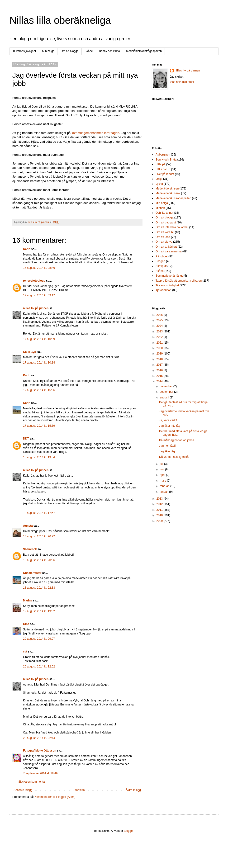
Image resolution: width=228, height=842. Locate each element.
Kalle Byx (29, 352)
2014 (160, 381)
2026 (160, 315)
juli (162, 464)
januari (164, 491)
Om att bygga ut (166, 222)
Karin (26, 249)
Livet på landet (165, 174)
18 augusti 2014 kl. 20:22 (39, 536)
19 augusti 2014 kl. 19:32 (39, 611)
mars (163, 480)
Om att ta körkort (166, 246)
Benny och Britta (109, 51)
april (163, 475)
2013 (160, 498)
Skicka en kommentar (32, 781)
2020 (160, 348)
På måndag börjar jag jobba (176, 440)
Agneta (28, 525)
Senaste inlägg (23, 790)
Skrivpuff (161, 266)
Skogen (160, 261)
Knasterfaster (32, 573)
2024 (160, 325)
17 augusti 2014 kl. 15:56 (39, 390)
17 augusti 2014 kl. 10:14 (39, 362)
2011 (160, 509)
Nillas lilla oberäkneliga (60, 20)
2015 (160, 376)
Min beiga (48, 51)
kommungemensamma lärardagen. (95, 133)
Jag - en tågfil (167, 445)
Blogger (128, 831)
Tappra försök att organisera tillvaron (179, 280)
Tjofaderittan (163, 290)
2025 (160, 320)
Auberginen (163, 154)
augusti (165, 397)
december (166, 386)
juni (162, 469)
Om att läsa (163, 237)
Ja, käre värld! (168, 420)
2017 (160, 364)
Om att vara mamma (168, 251)
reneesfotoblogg (34, 280)
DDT (26, 438)
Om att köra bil (165, 232)
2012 (160, 504)
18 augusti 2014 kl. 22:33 (39, 587)
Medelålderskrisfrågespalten (144, 51)
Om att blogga (69, 51)
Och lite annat (164, 212)
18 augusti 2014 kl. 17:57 (39, 513)
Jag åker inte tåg (169, 425)
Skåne (89, 51)
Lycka (159, 183)
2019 (160, 353)
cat (25, 651)
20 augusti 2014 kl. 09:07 (39, 638)
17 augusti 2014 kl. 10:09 (39, 339)
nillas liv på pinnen (35, 308)
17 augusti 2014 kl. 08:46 (39, 268)
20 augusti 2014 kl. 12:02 (39, 666)
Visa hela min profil (182, 82)
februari (165, 486)
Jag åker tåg (167, 451)
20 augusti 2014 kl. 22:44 (39, 738)
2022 (160, 337)
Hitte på (160, 164)
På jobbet (162, 256)
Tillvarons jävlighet (24, 51)
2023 (160, 331)
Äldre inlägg (133, 790)
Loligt (159, 178)
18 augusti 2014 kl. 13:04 (39, 457)
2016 (160, 370)
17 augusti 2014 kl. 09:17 (39, 295)
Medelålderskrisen (167, 188)
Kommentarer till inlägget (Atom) (54, 797)
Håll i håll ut (163, 169)
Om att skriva (164, 241)
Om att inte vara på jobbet (172, 227)
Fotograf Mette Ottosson (39, 750)
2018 (160, 359)
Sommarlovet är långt (169, 275)
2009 (160, 521)
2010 (160, 515)
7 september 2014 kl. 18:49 (40, 773)
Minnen (160, 208)
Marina (27, 600)
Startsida (79, 790)
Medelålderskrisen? (168, 193)
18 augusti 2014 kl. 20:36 (39, 560)
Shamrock (30, 549)
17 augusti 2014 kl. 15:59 (39, 425)
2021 (160, 342)
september (167, 391)
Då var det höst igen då (174, 457)
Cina (26, 624)
